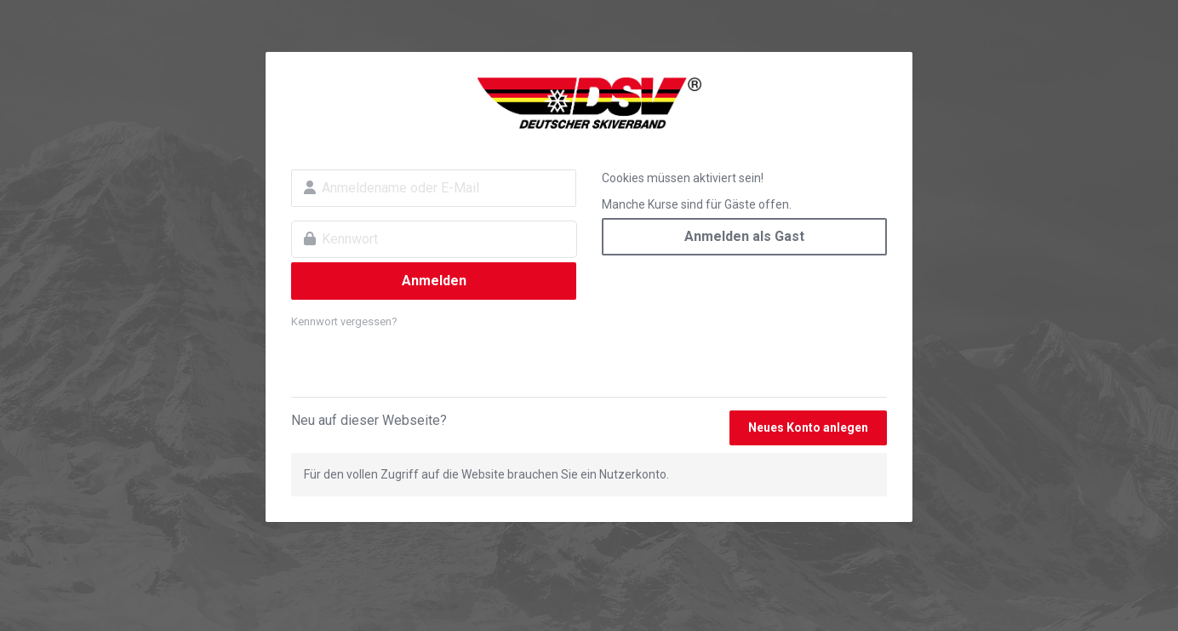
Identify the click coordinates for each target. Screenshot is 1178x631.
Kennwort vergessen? (344, 321)
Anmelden (434, 280)
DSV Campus (589, 103)
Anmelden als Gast (744, 236)
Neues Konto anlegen (808, 427)
